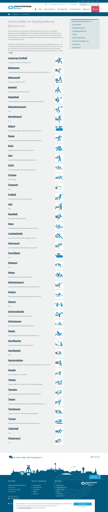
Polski (93, 1)
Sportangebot (37, 485)
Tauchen (12, 389)
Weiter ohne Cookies (82, 506)
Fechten (12, 175)
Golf (10, 204)
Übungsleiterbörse (61, 487)
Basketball (13, 97)
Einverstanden (83, 504)
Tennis (11, 399)
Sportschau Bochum (79, 38)
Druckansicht (95, 457)
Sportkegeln (14, 350)
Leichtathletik (15, 233)
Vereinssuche (60, 485)
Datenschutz (76, 47)
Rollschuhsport (16, 282)
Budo (10, 145)
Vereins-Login (60, 489)
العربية (78, 1)
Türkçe (97, 1)
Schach (12, 301)
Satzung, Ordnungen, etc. (80, 41)
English (83, 1)
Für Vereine (36, 489)
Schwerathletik (16, 311)
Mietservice (86, 9)
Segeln (11, 331)
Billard (11, 126)
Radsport (12, 262)
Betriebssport (15, 116)
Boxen (11, 136)
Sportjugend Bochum (79, 31)
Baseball (12, 87)
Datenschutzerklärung (25, 508)
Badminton (14, 67)
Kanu (11, 223)
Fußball (12, 194)
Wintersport (14, 438)
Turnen (12, 418)
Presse (74, 34)
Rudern (12, 292)
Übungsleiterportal (78, 28)
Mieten (35, 491)
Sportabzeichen (62, 9)
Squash (12, 370)
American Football (17, 58)
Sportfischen (14, 340)
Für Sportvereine (75, 9)
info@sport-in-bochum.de (58, 4)
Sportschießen (15, 360)
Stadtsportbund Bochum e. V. (82, 21)
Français (88, 1)
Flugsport (13, 184)
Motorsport (14, 243)
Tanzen (12, 379)
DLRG (11, 165)
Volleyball (13, 428)
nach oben (94, 477)
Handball (13, 214)
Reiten (11, 272)
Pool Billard (14, 253)
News (40, 9)
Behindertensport (17, 106)
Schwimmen (14, 321)
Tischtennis (14, 409)
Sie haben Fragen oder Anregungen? (25, 457)
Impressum (76, 44)
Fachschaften (76, 25)
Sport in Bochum (49, 9)
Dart (10, 155)
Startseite (35, 9)
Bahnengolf (14, 77)
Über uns (95, 9)
